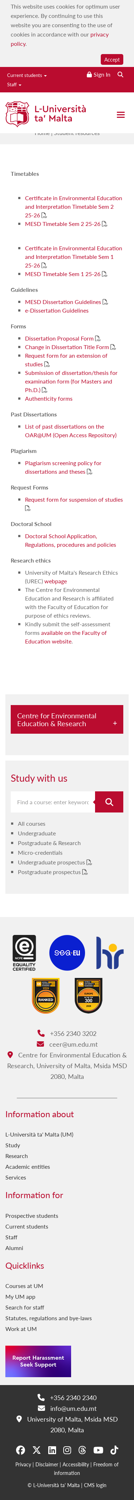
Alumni (14, 1248)
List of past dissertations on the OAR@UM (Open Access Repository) (70, 430)
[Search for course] (109, 801)
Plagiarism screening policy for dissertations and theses (63, 467)
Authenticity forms (49, 398)
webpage (55, 581)
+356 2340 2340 (67, 1397)
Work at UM (21, 1329)
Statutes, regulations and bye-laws (48, 1318)
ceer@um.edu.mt (67, 1044)
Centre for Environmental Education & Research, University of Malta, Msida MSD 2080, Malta (67, 1065)
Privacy (23, 1464)
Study (12, 1145)
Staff (14, 84)
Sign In (102, 74)
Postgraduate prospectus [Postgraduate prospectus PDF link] (50, 872)
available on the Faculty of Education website (66, 636)
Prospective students (31, 1215)
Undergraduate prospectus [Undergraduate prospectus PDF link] (52, 862)
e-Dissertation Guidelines (57, 310)
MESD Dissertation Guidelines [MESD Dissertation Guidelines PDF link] (64, 302)
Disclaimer (46, 1464)
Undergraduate (37, 833)
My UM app (20, 1296)
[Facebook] (20, 1450)
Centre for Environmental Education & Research (56, 719)
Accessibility (76, 1464)
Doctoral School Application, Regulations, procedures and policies (70, 540)
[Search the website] (120, 74)
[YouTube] (98, 1450)
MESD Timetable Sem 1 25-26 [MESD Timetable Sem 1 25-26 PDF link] (63, 274)
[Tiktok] (114, 1450)
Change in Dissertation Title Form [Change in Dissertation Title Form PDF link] (67, 347)
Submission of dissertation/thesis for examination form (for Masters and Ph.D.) (71, 381)
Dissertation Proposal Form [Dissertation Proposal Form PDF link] (60, 338)
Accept (112, 59)
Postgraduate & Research (49, 843)
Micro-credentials (40, 852)
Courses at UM (24, 1286)
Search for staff (24, 1307)
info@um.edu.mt (67, 1408)
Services (15, 1177)
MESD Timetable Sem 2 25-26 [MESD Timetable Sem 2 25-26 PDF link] (63, 224)
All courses (31, 823)
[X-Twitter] (36, 1450)
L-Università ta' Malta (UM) (39, 1134)
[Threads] (82, 1450)
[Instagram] (67, 1450)
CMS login (95, 1485)
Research (16, 1156)
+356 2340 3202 (67, 1033)
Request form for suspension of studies (74, 499)
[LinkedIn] (52, 1450)
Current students (27, 75)
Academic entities (27, 1166)
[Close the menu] (121, 114)
